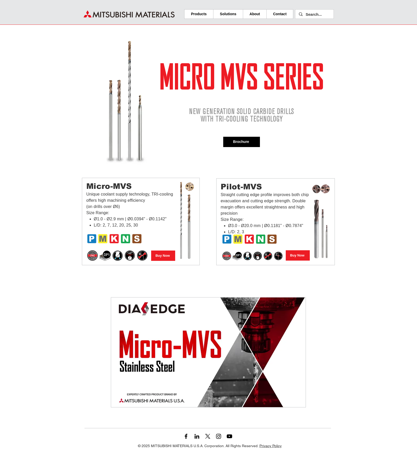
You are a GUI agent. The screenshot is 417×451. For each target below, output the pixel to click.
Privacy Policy (270, 446)
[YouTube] (229, 436)
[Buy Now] (163, 256)
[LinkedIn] (197, 436)
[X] (207, 436)
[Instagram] (218, 436)
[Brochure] (241, 142)
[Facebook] (186, 436)
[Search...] (314, 14)
